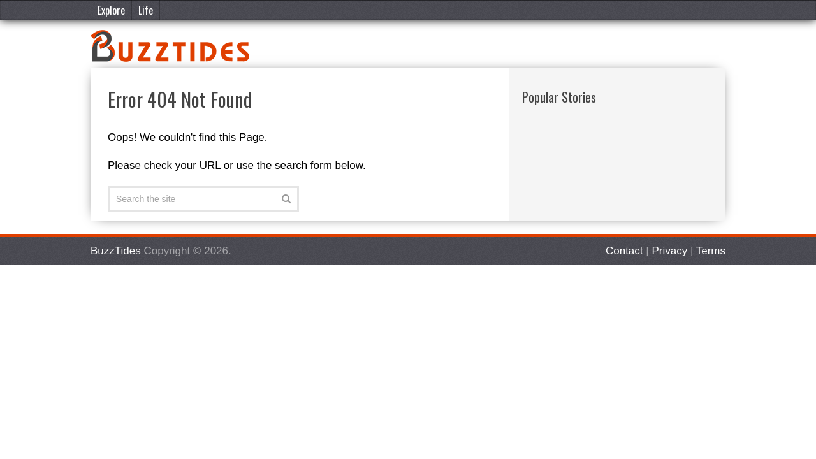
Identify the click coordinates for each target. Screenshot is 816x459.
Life (145, 10)
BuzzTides (116, 251)
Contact (624, 251)
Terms (710, 251)
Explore (111, 10)
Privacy (669, 251)
